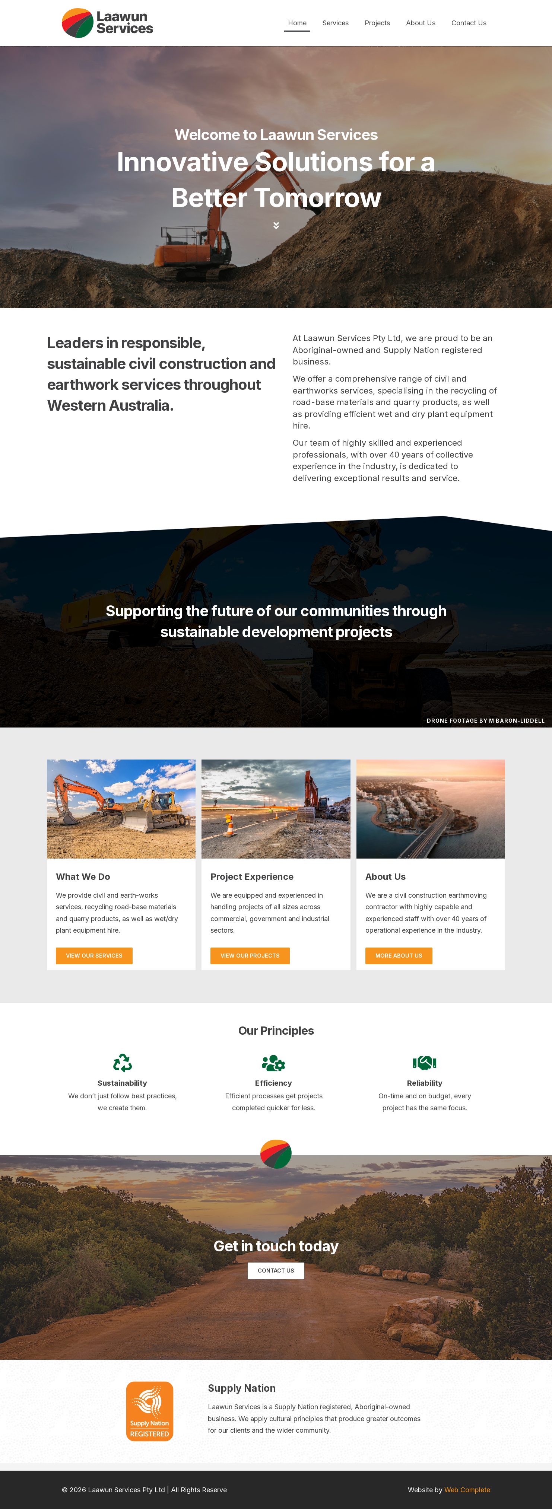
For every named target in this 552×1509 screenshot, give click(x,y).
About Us (420, 23)
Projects (377, 23)
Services (336, 23)
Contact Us (468, 23)
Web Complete (467, 1490)
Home (297, 23)
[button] (94, 956)
